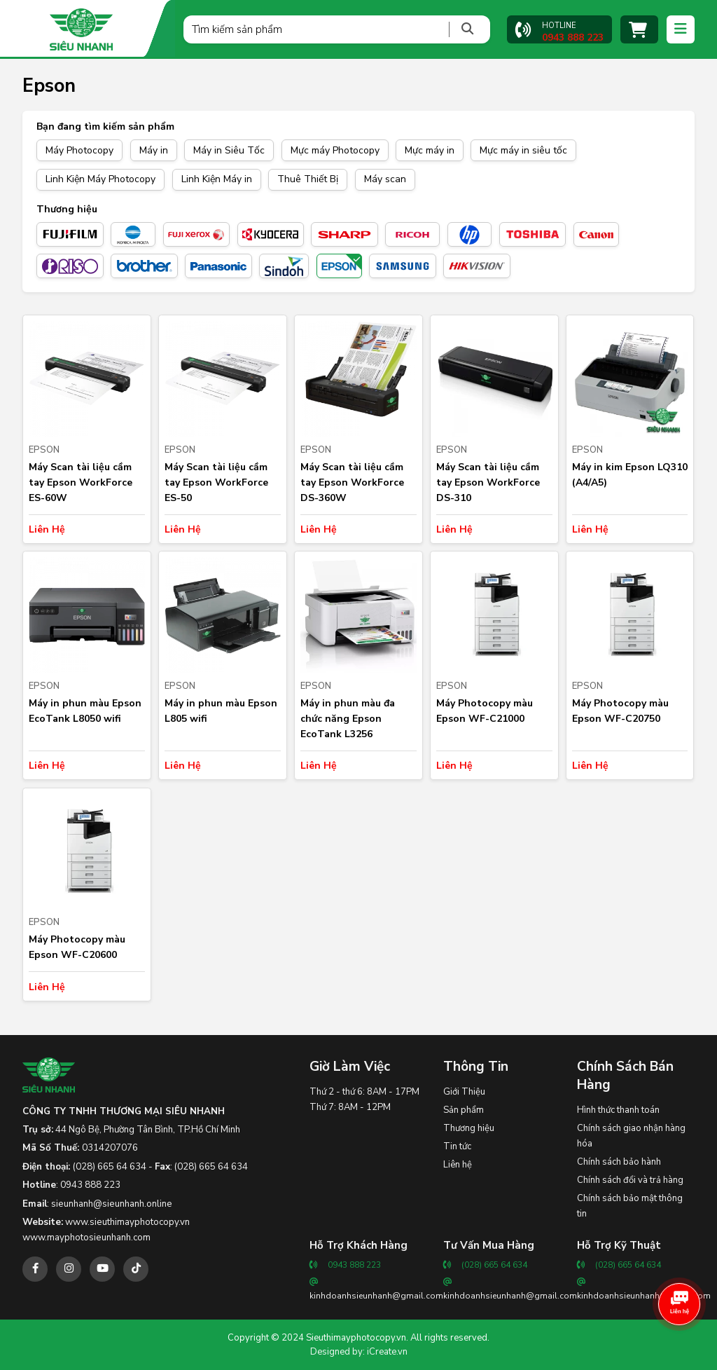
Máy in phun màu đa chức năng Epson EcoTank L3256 (347, 719)
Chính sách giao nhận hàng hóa (631, 1136)
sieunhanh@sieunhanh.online (111, 1204)
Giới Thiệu (464, 1091)
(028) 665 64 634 (109, 1166)
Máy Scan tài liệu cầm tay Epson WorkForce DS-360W (352, 482)
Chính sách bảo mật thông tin (630, 1206)
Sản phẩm (463, 1110)
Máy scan (385, 179)
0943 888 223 (90, 1185)
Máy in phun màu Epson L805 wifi (221, 711)
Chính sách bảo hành (619, 1162)
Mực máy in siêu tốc (523, 150)
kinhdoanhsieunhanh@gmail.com (376, 1295)
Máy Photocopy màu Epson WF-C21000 (484, 711)
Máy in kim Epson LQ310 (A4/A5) (630, 474)
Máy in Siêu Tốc (229, 150)
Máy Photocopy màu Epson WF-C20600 (77, 947)
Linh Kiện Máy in (216, 179)
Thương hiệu (468, 1128)
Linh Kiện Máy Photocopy (100, 179)
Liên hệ (457, 1164)
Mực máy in (429, 150)
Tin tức (457, 1146)
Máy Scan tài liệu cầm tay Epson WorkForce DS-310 (488, 482)
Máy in (153, 150)
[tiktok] (135, 1269)
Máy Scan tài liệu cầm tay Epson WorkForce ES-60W (80, 482)
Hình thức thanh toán (618, 1110)
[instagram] (68, 1269)
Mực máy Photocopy (335, 150)
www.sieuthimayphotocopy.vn (127, 1222)
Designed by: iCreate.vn (359, 1351)
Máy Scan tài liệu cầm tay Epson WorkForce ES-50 (216, 482)
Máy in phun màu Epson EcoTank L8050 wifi (85, 711)
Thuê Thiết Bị (307, 179)
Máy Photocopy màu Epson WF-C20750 (620, 711)
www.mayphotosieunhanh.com (86, 1237)
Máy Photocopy (79, 150)
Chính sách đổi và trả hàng (630, 1180)
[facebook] (35, 1269)
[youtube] (102, 1269)
